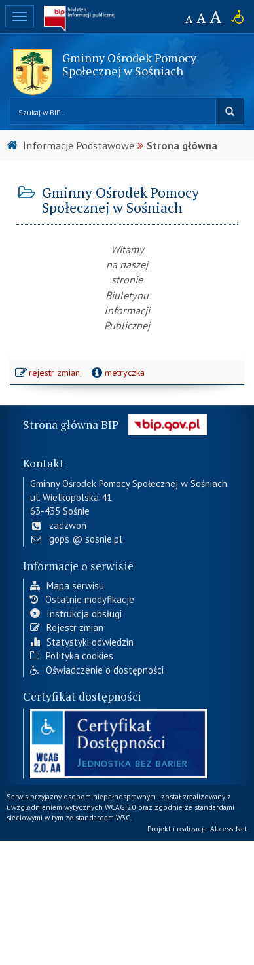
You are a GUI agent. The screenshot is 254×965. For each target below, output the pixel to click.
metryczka (117, 372)
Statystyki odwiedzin (82, 642)
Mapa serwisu (67, 585)
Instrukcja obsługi (76, 614)
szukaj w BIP (230, 111)
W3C (123, 817)
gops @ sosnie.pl (76, 539)
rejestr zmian (48, 373)
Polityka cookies (71, 655)
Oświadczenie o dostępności (97, 670)
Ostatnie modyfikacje (82, 599)
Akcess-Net (228, 828)
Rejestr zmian (66, 627)
